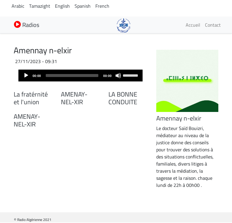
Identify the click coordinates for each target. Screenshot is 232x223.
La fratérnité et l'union (31, 98)
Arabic (18, 5)
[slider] (72, 75)
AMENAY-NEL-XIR (74, 98)
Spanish (83, 5)
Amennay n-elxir (178, 118)
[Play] (26, 75)
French (102, 5)
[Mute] (118, 75)
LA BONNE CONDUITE (122, 98)
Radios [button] (26, 24)
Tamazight (39, 5)
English (62, 5)
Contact (213, 24)
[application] (80, 75)
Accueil (193, 24)
